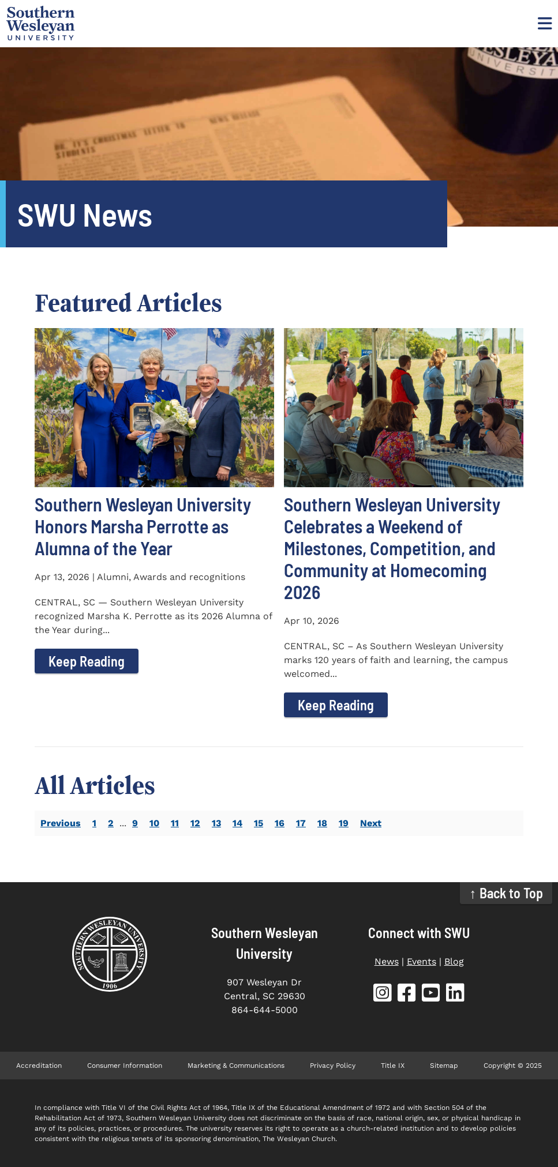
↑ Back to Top (506, 892)
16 (279, 823)
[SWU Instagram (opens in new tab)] (382, 994)
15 (258, 823)
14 (237, 823)
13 (216, 823)
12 (195, 823)
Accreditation (39, 1065)
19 (344, 823)
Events (421, 961)
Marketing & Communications (236, 1065)
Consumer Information (124, 1065)
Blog (454, 961)
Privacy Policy (332, 1065)
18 (322, 823)
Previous (60, 823)
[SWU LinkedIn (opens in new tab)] (455, 994)
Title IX (393, 1065)
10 (154, 823)
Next (370, 823)
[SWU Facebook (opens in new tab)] (407, 994)
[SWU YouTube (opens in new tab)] (431, 994)
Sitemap (444, 1065)
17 (301, 823)
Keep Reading (86, 661)
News (387, 961)
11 (175, 823)
